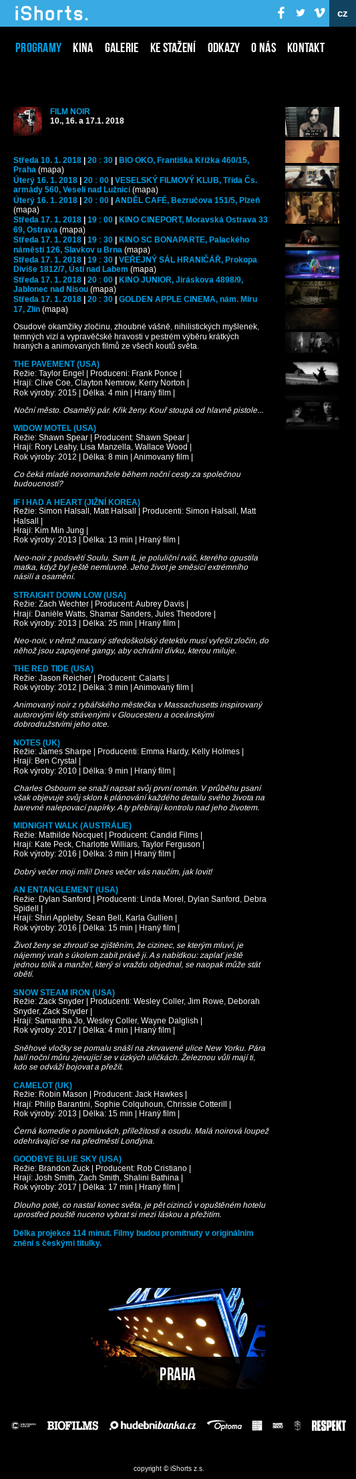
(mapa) (51, 170)
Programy (38, 47)
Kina (83, 47)
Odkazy (224, 47)
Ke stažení (173, 47)
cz (343, 13)
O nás (263, 47)
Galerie (122, 47)
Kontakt (306, 47)
